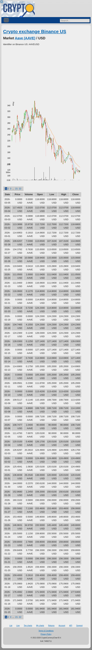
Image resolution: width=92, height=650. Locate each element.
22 (20, 188)
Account (62, 625)
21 (16, 188)
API (70, 625)
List (10, 625)
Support (79, 625)
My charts (40, 625)
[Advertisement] (46, 72)
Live (18, 625)
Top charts (28, 625)
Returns (51, 625)
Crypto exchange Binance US (34, 31)
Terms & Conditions (46, 631)
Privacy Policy (46, 634)
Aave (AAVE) (25, 38)
